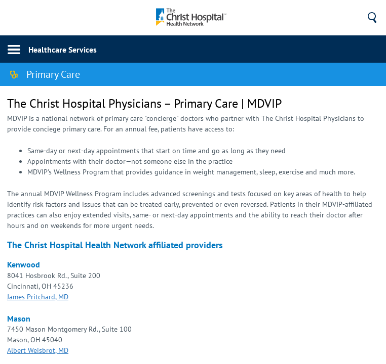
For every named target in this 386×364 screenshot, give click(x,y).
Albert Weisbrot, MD (37, 350)
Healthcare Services (62, 49)
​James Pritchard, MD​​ (37, 296)
